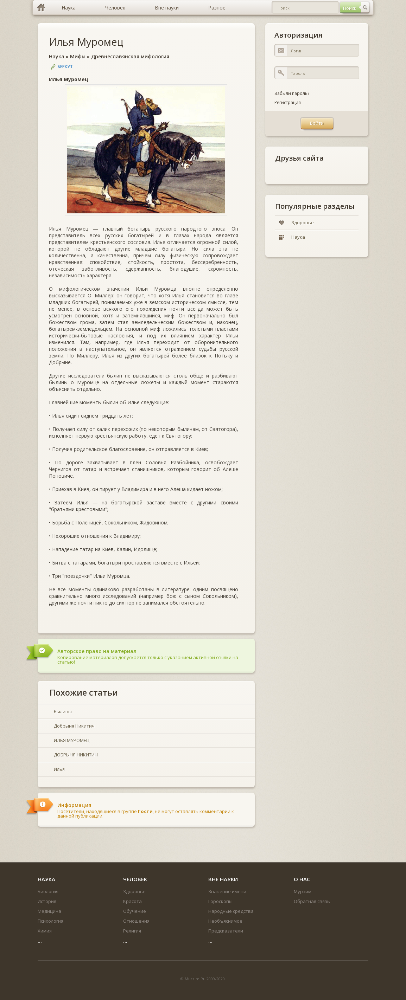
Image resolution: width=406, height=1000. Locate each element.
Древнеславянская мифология (130, 56)
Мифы (77, 56)
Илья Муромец (86, 42)
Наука (56, 56)
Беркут (65, 67)
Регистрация (287, 102)
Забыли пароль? (291, 93)
